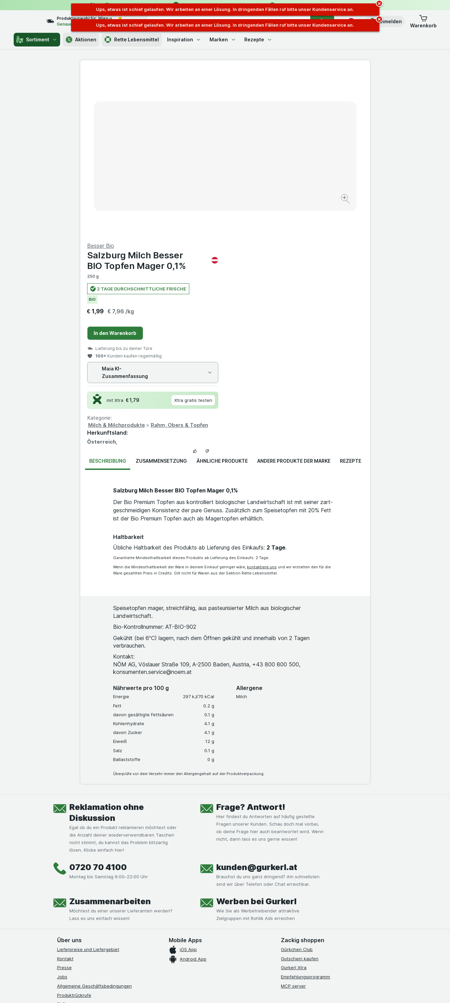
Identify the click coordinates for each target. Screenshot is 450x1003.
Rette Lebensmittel (132, 39)
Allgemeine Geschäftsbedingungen (94, 821)
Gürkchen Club (297, 785)
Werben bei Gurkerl (256, 737)
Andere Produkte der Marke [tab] (293, 296)
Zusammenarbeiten (110, 737)
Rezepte (258, 39)
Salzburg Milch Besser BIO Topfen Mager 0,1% (297, 96)
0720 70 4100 (98, 703)
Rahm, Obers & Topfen (324, 260)
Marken (222, 39)
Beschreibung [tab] (107, 296)
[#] (304, 889)
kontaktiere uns (262, 402)
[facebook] (61, 884)
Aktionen (81, 39)
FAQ (61, 839)
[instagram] (77, 884)
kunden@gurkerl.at (256, 703)
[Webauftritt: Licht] (221, 989)
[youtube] (94, 884)
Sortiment (36, 39)
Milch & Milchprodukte (261, 260)
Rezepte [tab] (350, 296)
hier (171, 944)
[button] (385, 21)
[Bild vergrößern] (201, 178)
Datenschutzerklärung (80, 849)
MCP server (293, 821)
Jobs (62, 812)
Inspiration (184, 39)
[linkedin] (110, 884)
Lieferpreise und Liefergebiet (88, 785)
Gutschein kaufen (299, 794)
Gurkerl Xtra (293, 803)
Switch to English (237, 961)
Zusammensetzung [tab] (161, 296)
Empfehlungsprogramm (305, 812)
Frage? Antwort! (250, 643)
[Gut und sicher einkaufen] (249, 901)
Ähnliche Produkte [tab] (222, 296)
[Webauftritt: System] (190, 989)
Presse (64, 803)
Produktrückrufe (74, 830)
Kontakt (65, 794)
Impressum (68, 858)
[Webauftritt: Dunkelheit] (256, 989)
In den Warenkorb (259, 169)
